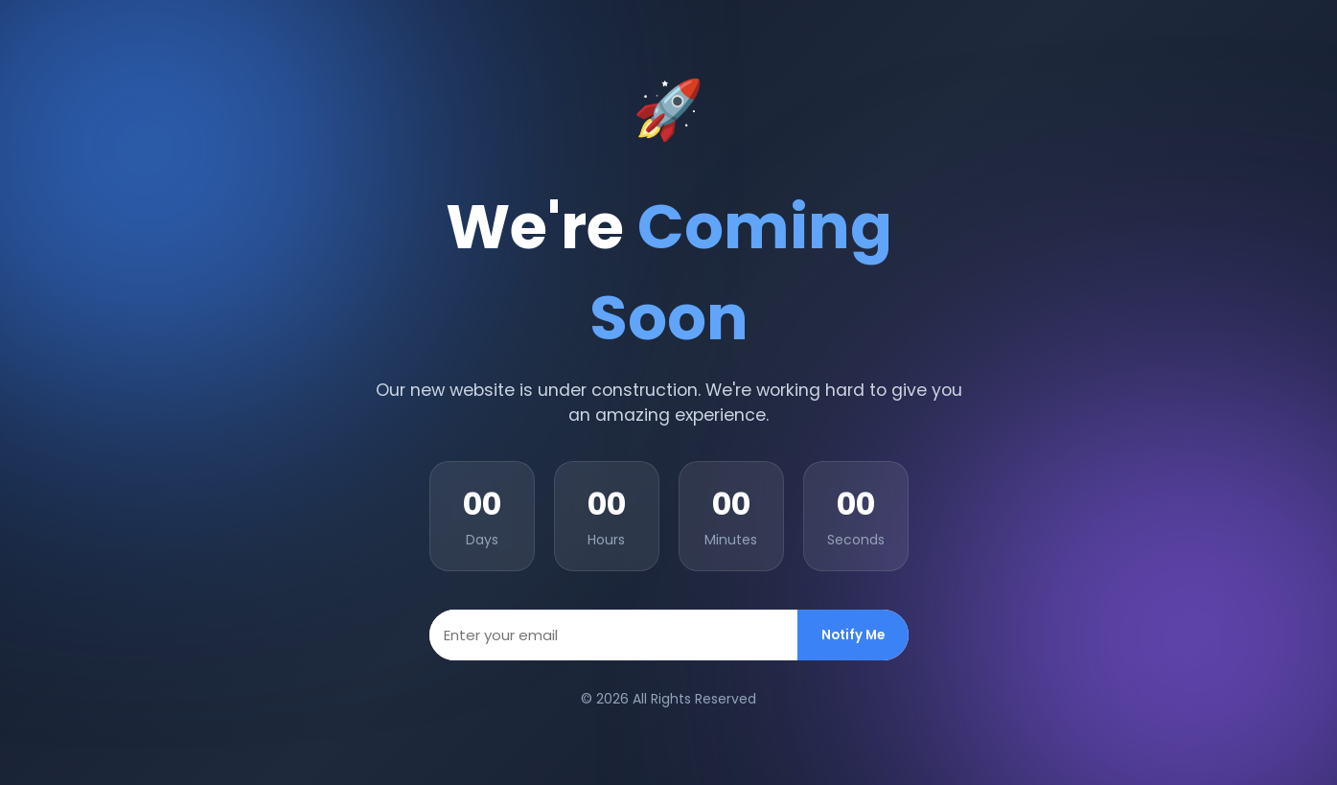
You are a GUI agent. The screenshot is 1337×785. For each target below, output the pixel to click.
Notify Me (853, 635)
